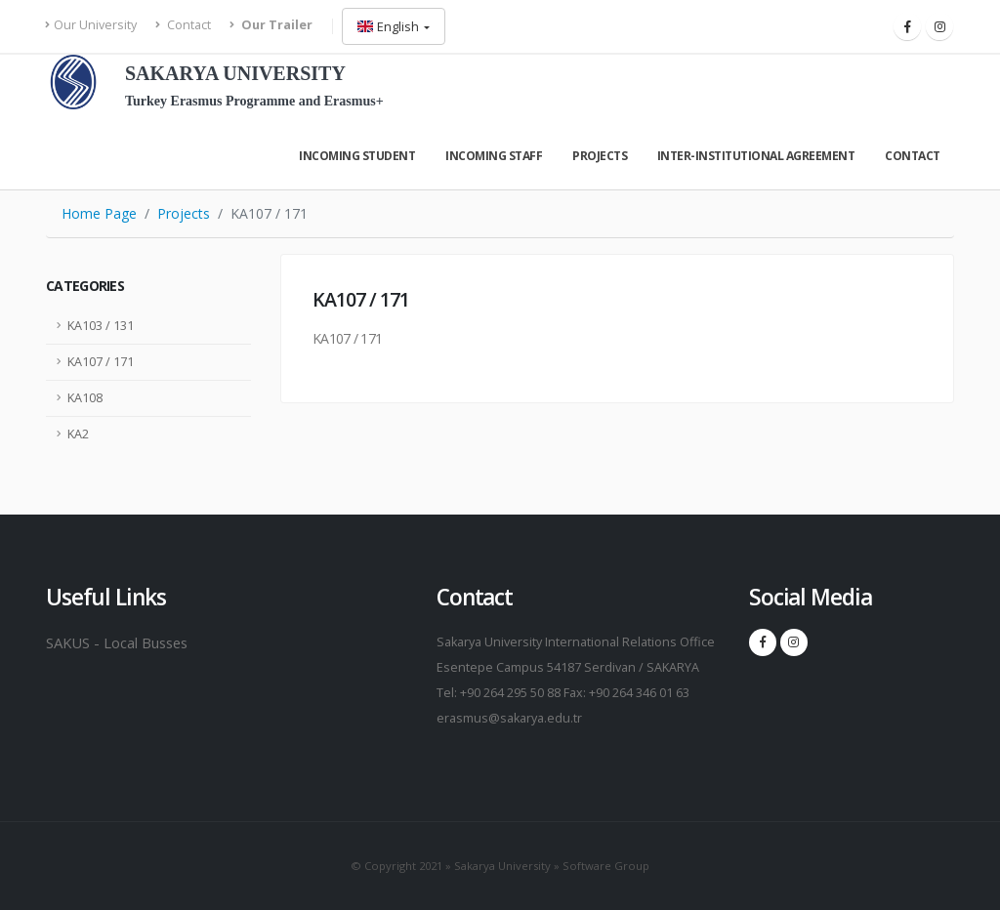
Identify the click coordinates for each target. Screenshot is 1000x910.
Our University (91, 25)
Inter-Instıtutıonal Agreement (756, 155)
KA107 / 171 (100, 361)
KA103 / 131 (100, 325)
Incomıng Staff (493, 155)
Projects (599, 155)
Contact (183, 25)
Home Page (99, 213)
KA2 (78, 434)
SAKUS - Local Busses (121, 642)
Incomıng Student (357, 155)
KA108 (85, 398)
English (389, 26)
